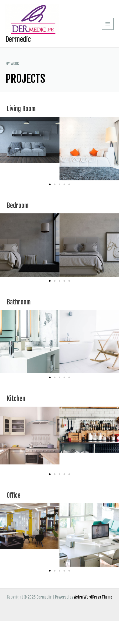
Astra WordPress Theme (93, 597)
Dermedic (18, 39)
